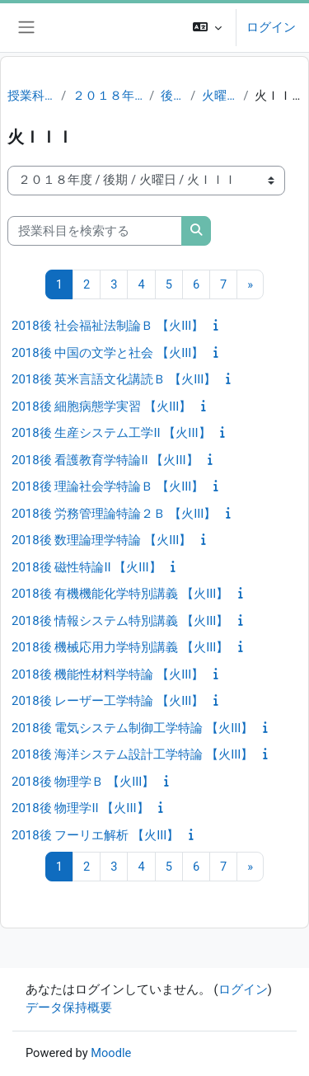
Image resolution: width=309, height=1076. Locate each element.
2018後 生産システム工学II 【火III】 (111, 432)
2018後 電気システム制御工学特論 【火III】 (132, 728)
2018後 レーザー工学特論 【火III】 (108, 700)
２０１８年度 (108, 95)
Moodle (111, 1052)
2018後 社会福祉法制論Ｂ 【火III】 (108, 325)
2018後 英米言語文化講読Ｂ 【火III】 (114, 379)
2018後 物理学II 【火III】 (80, 808)
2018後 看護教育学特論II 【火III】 (105, 460)
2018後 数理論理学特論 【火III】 (101, 540)
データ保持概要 (69, 1007)
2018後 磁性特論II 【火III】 (87, 567)
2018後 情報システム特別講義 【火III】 (120, 620)
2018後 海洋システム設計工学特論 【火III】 (132, 754)
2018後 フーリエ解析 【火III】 (95, 835)
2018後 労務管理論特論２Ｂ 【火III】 (114, 513)
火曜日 (219, 95)
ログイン (271, 27)
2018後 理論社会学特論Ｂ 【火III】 (108, 486)
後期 (172, 95)
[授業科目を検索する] (94, 231)
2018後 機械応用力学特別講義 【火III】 (120, 647)
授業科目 (30, 95)
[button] (207, 27)
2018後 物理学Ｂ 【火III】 (83, 781)
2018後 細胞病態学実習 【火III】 (101, 406)
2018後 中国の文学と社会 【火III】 (108, 352)
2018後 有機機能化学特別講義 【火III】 (120, 593)
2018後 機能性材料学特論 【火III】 (108, 674)
